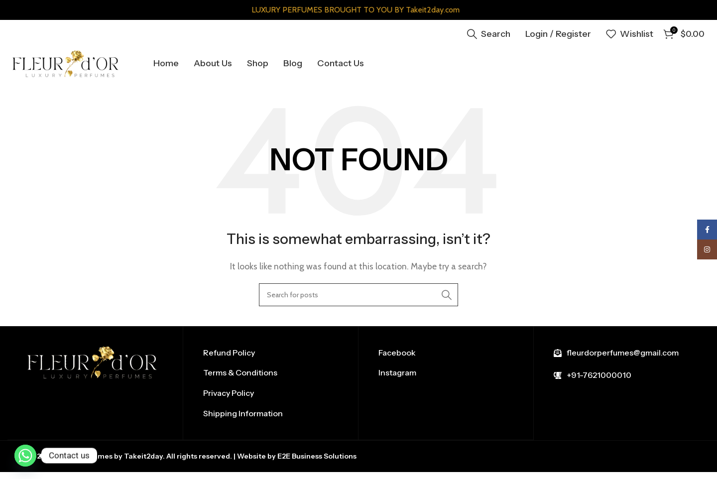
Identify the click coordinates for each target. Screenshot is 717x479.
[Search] (488, 32)
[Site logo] (87, 65)
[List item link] (270, 360)
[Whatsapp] (25, 456)
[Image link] (92, 369)
